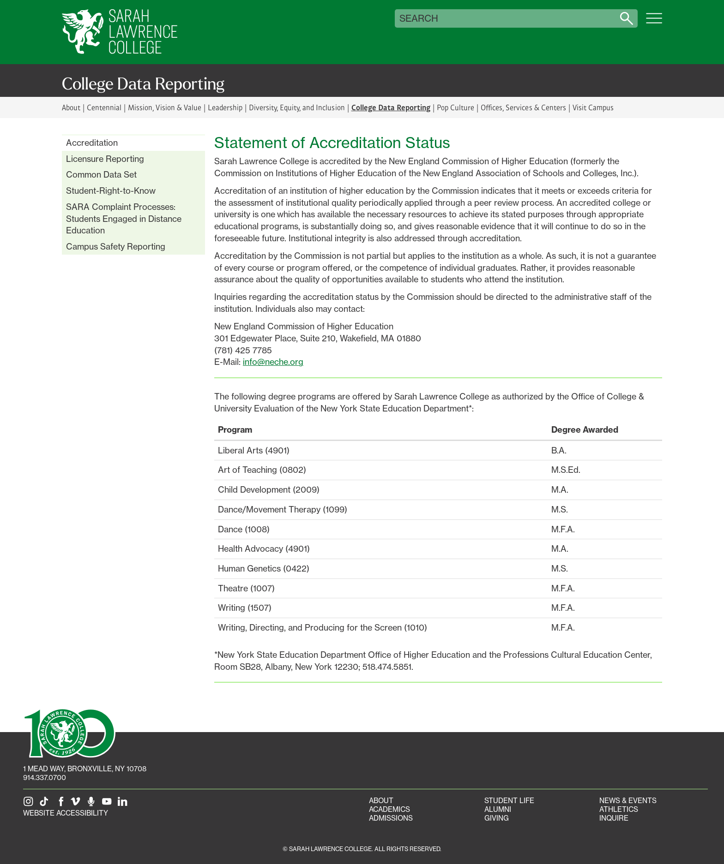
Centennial (104, 107)
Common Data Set (101, 174)
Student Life (509, 800)
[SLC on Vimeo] (77, 804)
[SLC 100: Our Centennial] (69, 732)
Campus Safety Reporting (115, 246)
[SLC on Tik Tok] (46, 804)
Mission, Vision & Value (164, 107)
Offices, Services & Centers (523, 107)
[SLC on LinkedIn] (124, 804)
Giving (496, 818)
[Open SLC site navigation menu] (654, 23)
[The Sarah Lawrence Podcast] (93, 804)
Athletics (618, 809)
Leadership (225, 107)
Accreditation (92, 142)
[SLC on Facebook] (61, 804)
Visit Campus (593, 107)
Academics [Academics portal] (389, 809)
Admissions (391, 818)
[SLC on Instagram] (30, 804)
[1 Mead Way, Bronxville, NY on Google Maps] (84, 768)
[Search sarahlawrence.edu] (626, 18)
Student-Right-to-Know (111, 190)
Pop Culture (455, 107)
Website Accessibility (65, 813)
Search (418, 18)
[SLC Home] (119, 32)
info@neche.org (273, 362)
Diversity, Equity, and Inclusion (297, 107)
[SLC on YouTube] (108, 804)
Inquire (613, 818)
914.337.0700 (44, 777)
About (71, 107)
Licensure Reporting (105, 159)
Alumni (497, 809)
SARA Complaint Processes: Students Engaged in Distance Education (123, 218)
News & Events (628, 800)
